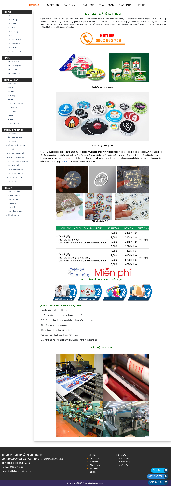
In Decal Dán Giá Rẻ (14, 169)
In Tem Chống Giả (13, 65)
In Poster (9, 99)
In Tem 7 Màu (11, 69)
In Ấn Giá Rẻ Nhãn (14, 137)
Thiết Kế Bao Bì (12, 215)
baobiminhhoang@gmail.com (20, 471)
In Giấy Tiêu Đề (12, 123)
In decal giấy (124, 458)
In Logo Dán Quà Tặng (15, 103)
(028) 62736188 (16, 467)
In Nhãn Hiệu (11, 141)
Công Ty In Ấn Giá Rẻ (15, 157)
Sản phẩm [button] (70, 5)
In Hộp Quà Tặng (13, 191)
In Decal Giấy (11, 20)
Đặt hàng (88, 5)
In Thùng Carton (13, 195)
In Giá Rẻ (10, 149)
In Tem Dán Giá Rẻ (14, 51)
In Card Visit (11, 111)
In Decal (9, 16)
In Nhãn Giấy (11, 181)
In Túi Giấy (10, 95)
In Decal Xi (10, 35)
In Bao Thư (10, 87)
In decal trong (124, 462)
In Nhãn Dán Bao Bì (14, 173)
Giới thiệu (53, 5)
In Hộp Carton (12, 199)
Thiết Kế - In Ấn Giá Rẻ (15, 145)
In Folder (9, 119)
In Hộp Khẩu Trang (14, 211)
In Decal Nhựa (12, 23)
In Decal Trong (12, 31)
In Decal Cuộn (12, 47)
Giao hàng (125, 5)
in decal (64, 161)
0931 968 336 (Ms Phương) (18, 463)
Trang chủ (35, 5)
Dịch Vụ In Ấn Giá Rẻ (15, 153)
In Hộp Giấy (11, 83)
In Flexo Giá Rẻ (12, 165)
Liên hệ (140, 5)
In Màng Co (11, 203)
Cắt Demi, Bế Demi (14, 177)
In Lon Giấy (11, 207)
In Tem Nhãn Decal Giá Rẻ (17, 161)
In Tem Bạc (10, 27)
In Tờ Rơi (10, 91)
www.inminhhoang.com (94, 483)
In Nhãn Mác (11, 133)
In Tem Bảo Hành (13, 61)
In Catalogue (11, 107)
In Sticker (10, 115)
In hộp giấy (123, 465)
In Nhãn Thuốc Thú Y (15, 43)
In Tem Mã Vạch (13, 73)
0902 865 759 (155, 476)
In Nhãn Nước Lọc (13, 39)
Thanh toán (106, 5)
